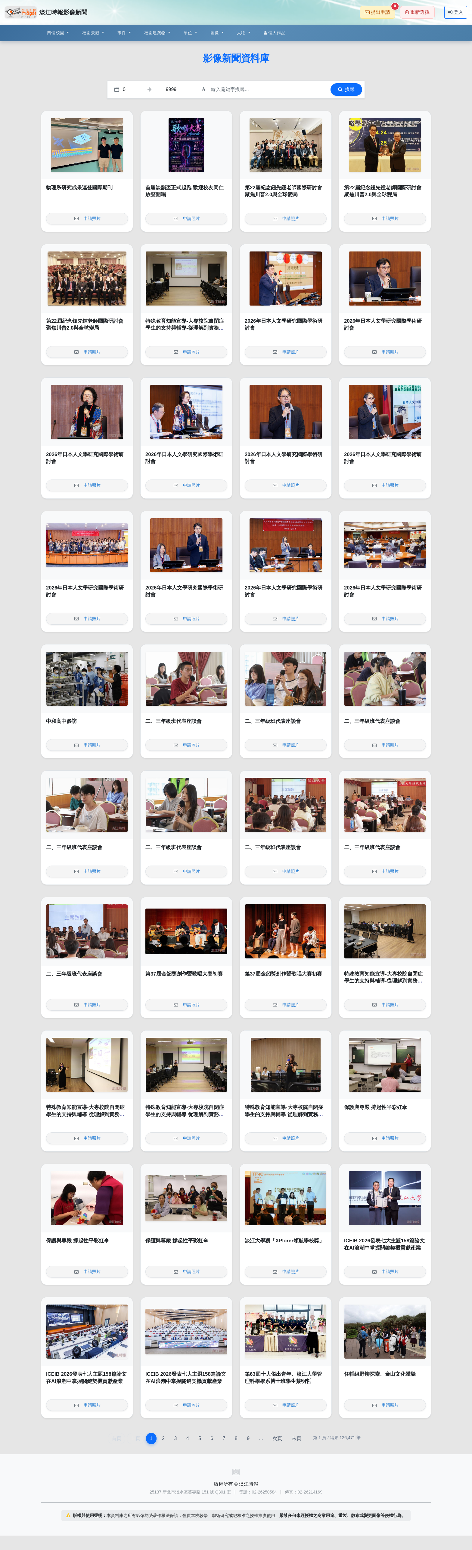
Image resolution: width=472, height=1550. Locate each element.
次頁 (277, 1438)
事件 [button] (122, 32)
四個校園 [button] (56, 32)
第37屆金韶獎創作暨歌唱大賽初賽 (184, 974)
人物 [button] (242, 32)
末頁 (296, 1438)
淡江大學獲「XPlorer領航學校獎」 (284, 1241)
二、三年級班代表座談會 (173, 721)
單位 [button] (189, 32)
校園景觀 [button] (91, 32)
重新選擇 (417, 12)
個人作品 (274, 32)
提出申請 (380, 10)
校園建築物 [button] (155, 32)
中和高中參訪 (61, 721)
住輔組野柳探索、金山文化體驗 (380, 1374)
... (261, 1438)
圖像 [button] (215, 32)
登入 (455, 12)
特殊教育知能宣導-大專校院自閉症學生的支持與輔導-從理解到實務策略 (184, 328)
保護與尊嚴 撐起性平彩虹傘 (375, 1107)
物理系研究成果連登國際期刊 (79, 187)
